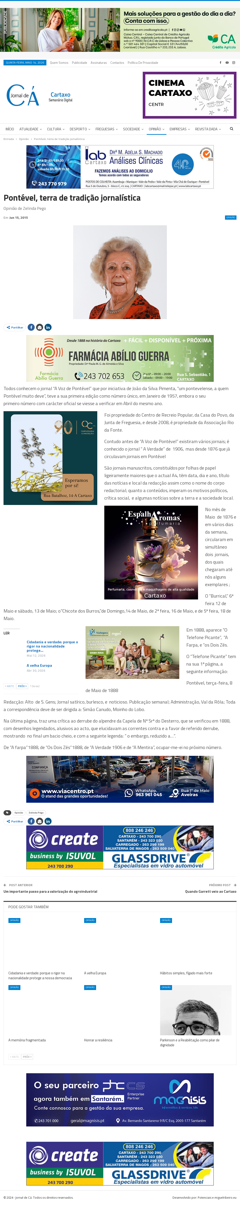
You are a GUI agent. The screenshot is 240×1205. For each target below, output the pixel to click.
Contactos (117, 62)
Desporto (78, 129)
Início (10, 129)
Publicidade (79, 62)
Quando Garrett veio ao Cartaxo (210, 891)
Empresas (178, 129)
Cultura (54, 129)
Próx (22, 686)
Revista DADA (206, 129)
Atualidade (28, 129)
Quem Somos (59, 62)
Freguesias (105, 129)
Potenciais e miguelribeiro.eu (217, 1198)
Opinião (155, 129)
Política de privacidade (143, 62)
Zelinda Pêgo (36, 812)
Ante (9, 686)
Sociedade (131, 129)
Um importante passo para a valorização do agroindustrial (50, 891)
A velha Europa (39, 665)
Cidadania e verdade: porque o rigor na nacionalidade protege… (52, 646)
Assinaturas (99, 62)
